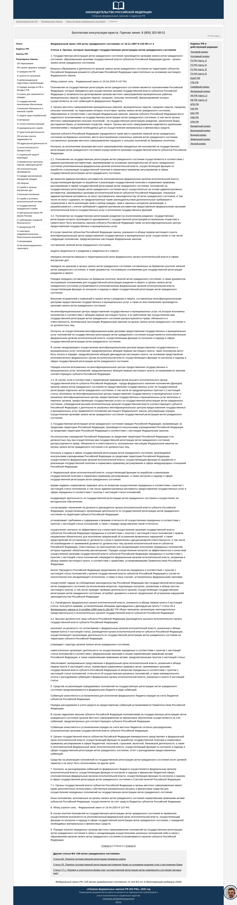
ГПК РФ (194, 82)
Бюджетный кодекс (200, 126)
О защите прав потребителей (31, 115)
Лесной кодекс (198, 143)
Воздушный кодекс (200, 130)
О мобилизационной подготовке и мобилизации (30, 81)
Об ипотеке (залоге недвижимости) (26, 137)
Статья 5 (131, 845)
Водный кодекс (198, 135)
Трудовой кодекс (199, 52)
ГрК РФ (194, 108)
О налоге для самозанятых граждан (30, 95)
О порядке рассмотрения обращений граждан (29, 177)
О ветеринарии (24, 241)
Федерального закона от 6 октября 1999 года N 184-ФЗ (82, 609)
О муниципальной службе (30, 128)
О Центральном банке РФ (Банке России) (30, 214)
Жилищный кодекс (200, 91)
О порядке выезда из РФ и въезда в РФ (30, 88)
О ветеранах (23, 120)
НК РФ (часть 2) (198, 100)
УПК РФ (194, 122)
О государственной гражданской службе (27, 207)
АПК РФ (194, 104)
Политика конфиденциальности (118, 898)
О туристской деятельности (30, 132)
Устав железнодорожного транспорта (29, 247)
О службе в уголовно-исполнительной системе (29, 200)
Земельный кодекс (200, 139)
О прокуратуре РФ (26, 227)
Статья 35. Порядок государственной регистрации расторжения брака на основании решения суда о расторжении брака (117, 864)
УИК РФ (194, 117)
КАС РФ (194, 113)
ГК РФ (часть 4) (198, 73)
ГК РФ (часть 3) (198, 69)
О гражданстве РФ (26, 71)
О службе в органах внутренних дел (27, 188)
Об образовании (25, 63)
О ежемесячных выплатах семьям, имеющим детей (30, 163)
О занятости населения (28, 76)
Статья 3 (106, 845)
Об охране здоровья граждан (31, 67)
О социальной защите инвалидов (28, 156)
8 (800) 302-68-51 (153, 32)
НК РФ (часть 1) (198, 95)
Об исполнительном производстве (27, 170)
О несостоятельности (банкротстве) (27, 149)
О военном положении (28, 194)
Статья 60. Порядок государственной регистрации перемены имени (89, 859)
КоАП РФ (195, 78)
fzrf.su (118, 902)
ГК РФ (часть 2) (198, 65)
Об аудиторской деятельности (32, 143)
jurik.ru (217, 36)
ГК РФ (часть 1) (198, 60)
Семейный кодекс (200, 87)
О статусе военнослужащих (30, 124)
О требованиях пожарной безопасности (29, 221)
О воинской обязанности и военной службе (30, 110)
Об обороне (23, 183)
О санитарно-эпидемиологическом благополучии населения (29, 234)
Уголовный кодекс (200, 56)
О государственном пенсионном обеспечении (29, 103)
